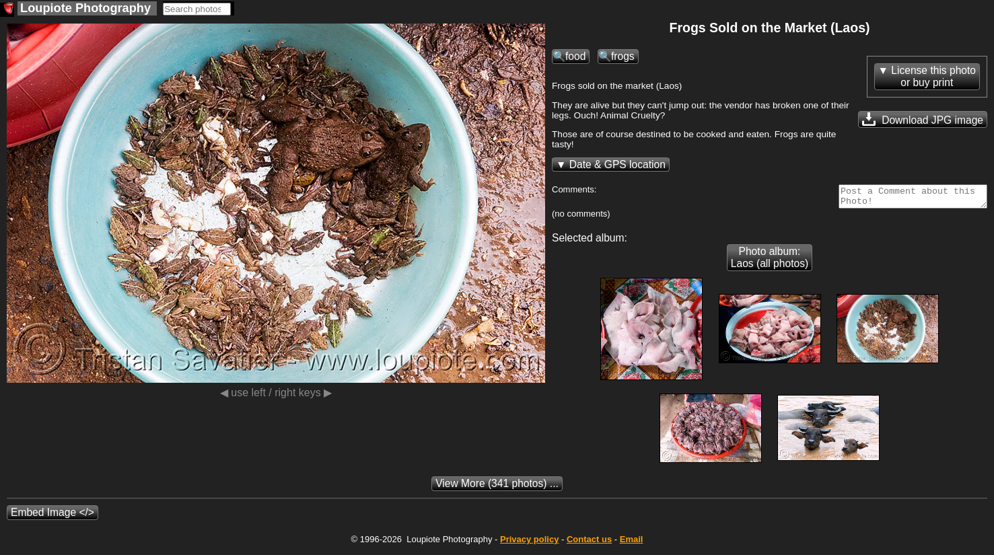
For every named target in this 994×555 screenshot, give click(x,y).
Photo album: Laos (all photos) (769, 261)
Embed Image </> (52, 516)
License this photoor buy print (933, 76)
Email (631, 543)
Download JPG (922, 119)
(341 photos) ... (497, 487)
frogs (623, 56)
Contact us (589, 543)
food (575, 56)
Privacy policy (529, 543)
